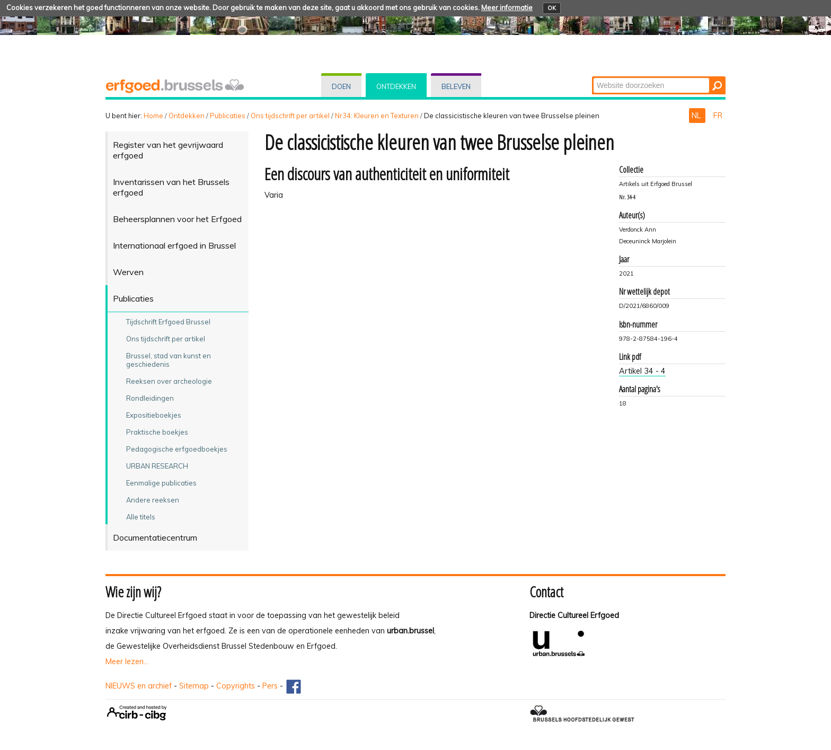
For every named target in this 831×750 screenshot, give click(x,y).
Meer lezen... (126, 661)
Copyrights (235, 686)
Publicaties (227, 115)
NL (697, 115)
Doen (341, 86)
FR (717, 115)
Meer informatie (507, 7)
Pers (270, 686)
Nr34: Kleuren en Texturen (377, 115)
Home (153, 115)
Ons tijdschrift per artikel (290, 115)
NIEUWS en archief (138, 686)
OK (551, 8)
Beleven (456, 86)
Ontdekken (396, 86)
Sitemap (194, 686)
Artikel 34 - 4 (642, 371)
